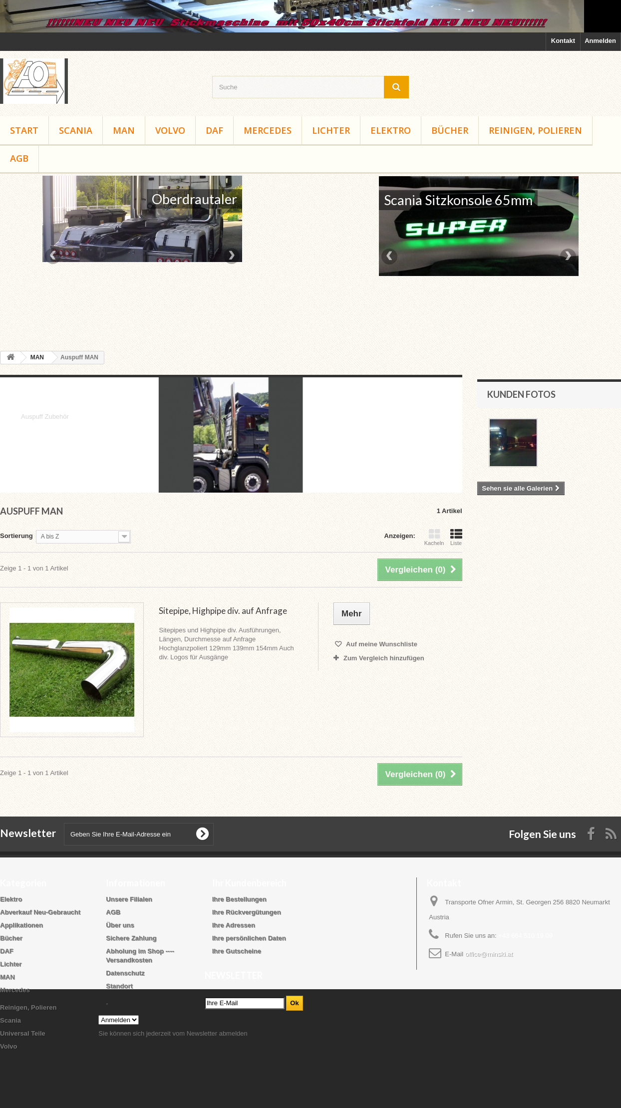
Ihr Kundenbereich (249, 882)
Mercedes (268, 130)
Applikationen (21, 925)
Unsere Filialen (129, 899)
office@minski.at (489, 954)
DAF (214, 130)
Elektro (390, 130)
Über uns (120, 925)
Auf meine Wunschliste (380, 644)
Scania (75, 130)
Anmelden (600, 40)
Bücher (449, 130)
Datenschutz (125, 973)
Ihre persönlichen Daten (249, 938)
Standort (119, 986)
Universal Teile (22, 1033)
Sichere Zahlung (131, 938)
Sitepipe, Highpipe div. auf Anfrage (223, 610)
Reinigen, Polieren (535, 130)
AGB (19, 158)
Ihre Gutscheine (236, 951)
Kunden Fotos (521, 394)
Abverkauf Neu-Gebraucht (40, 912)
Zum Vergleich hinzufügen (383, 658)
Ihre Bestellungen (239, 899)
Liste (456, 537)
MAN (124, 130)
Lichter (331, 130)
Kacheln (434, 537)
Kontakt (563, 40)
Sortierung (16, 536)
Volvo (170, 130)
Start (24, 130)
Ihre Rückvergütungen (246, 912)
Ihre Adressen (233, 925)
